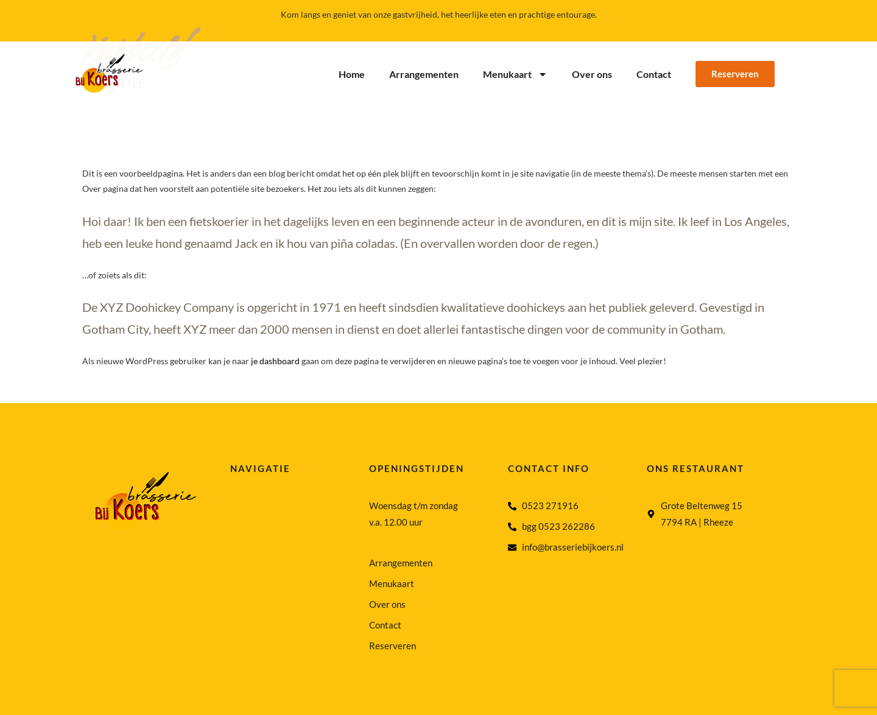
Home (352, 74)
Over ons (592, 74)
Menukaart (515, 74)
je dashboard (275, 361)
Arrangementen (424, 74)
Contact (653, 74)
